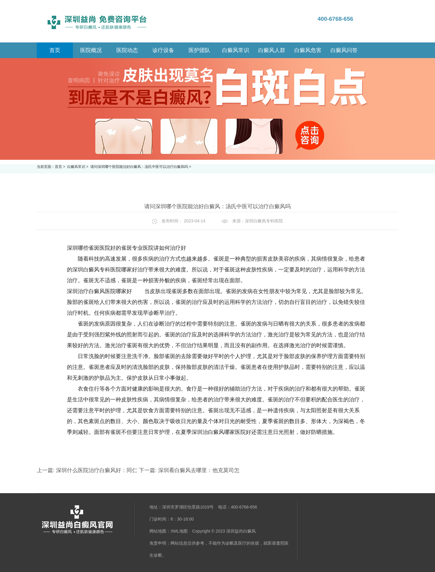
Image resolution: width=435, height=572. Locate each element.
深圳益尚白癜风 (241, 531)
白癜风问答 (344, 50)
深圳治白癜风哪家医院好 (221, 432)
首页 (58, 167)
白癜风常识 (235, 50)
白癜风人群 (271, 50)
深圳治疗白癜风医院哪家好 (99, 291)
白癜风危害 (307, 50)
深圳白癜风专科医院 (264, 220)
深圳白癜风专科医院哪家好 (104, 270)
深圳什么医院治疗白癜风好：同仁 (97, 470)
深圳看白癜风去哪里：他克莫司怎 (198, 470)
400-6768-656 (335, 19)
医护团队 (199, 50)
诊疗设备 (163, 50)
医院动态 (127, 50)
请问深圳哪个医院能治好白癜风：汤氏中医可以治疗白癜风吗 (139, 167)
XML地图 (179, 531)
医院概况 (91, 50)
